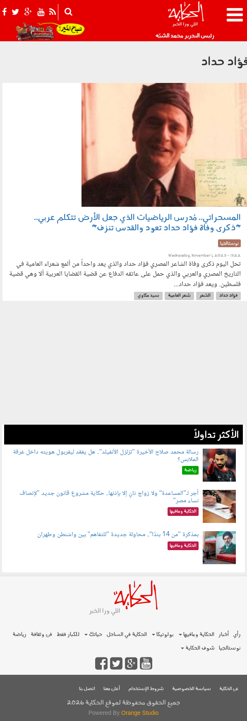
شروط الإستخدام (146, 689)
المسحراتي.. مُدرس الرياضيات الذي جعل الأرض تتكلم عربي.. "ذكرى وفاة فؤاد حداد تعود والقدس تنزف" (137, 223)
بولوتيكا (163, 634)
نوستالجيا (230, 648)
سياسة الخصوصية (191, 689)
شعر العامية (179, 295)
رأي (237, 634)
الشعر (205, 295)
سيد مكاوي (148, 295)
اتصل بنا (87, 689)
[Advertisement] (123, 367)
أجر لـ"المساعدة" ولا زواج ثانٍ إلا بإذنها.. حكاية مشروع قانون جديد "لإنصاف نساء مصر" (109, 497)
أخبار (223, 634)
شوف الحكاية (198, 648)
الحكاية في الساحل (126, 634)
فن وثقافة (41, 634)
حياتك (93, 634)
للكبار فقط (67, 634)
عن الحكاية (229, 689)
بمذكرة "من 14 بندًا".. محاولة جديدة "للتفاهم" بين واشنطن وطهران (118, 534)
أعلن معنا (111, 689)
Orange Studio (139, 712)
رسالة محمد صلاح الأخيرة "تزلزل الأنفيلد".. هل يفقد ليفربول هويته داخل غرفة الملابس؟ (106, 456)
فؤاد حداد (228, 295)
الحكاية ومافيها (196, 634)
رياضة (19, 634)
